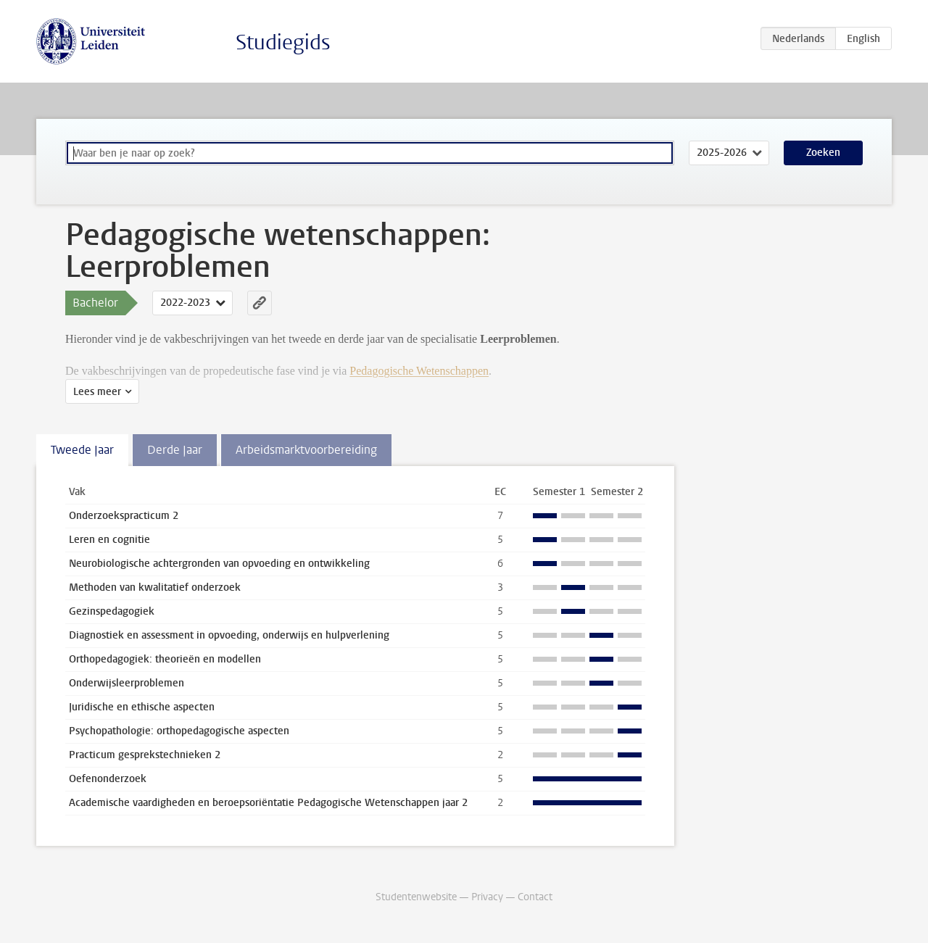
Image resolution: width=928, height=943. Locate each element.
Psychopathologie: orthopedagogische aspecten (179, 731)
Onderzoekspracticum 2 (123, 516)
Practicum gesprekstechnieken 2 (144, 755)
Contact (535, 897)
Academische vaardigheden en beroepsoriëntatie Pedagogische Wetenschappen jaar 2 (268, 803)
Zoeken (823, 152)
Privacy (487, 897)
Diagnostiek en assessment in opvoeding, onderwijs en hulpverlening (229, 635)
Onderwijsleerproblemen (126, 683)
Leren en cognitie (109, 540)
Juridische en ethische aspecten (142, 707)
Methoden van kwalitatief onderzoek (155, 587)
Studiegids (283, 42)
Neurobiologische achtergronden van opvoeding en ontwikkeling (219, 563)
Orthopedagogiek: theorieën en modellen (165, 659)
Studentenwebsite (416, 897)
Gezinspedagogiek (111, 611)
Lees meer (97, 392)
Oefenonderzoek (107, 779)
